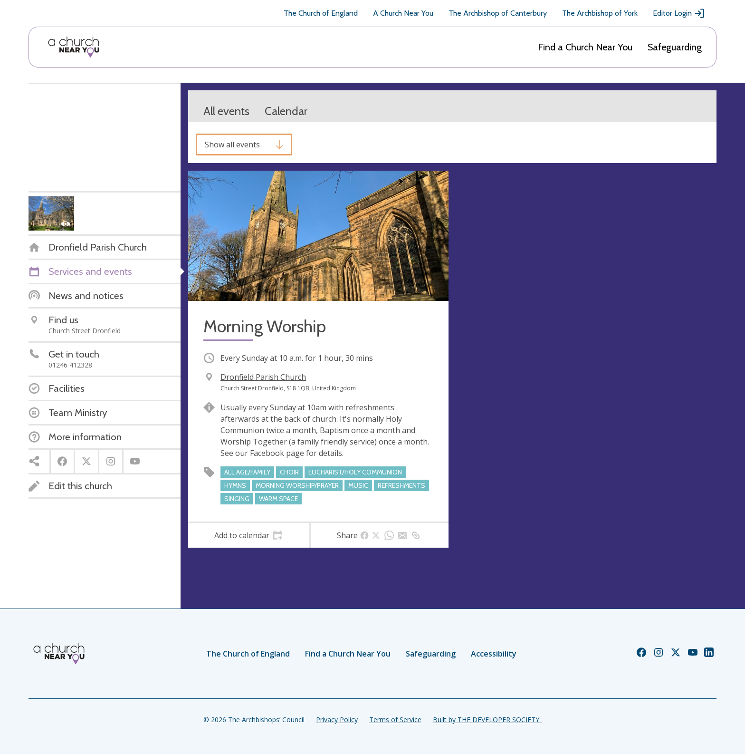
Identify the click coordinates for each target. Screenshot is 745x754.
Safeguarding (675, 47)
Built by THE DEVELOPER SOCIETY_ (487, 719)
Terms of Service (395, 719)
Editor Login (679, 13)
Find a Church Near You (585, 47)
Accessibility (493, 653)
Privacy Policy (337, 719)
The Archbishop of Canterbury (498, 13)
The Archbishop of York (600, 13)
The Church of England (321, 13)
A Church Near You (403, 13)
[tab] (248, 535)
